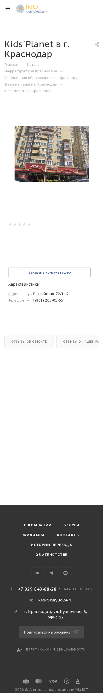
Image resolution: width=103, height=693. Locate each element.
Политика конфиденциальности (56, 649)
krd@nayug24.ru (55, 600)
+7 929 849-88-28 (37, 589)
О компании (38, 525)
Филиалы (33, 535)
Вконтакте (37, 573)
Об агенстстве (51, 554)
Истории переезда (51, 545)
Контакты (68, 535)
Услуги (71, 525)
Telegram (51, 573)
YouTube (65, 573)
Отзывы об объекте (29, 341)
